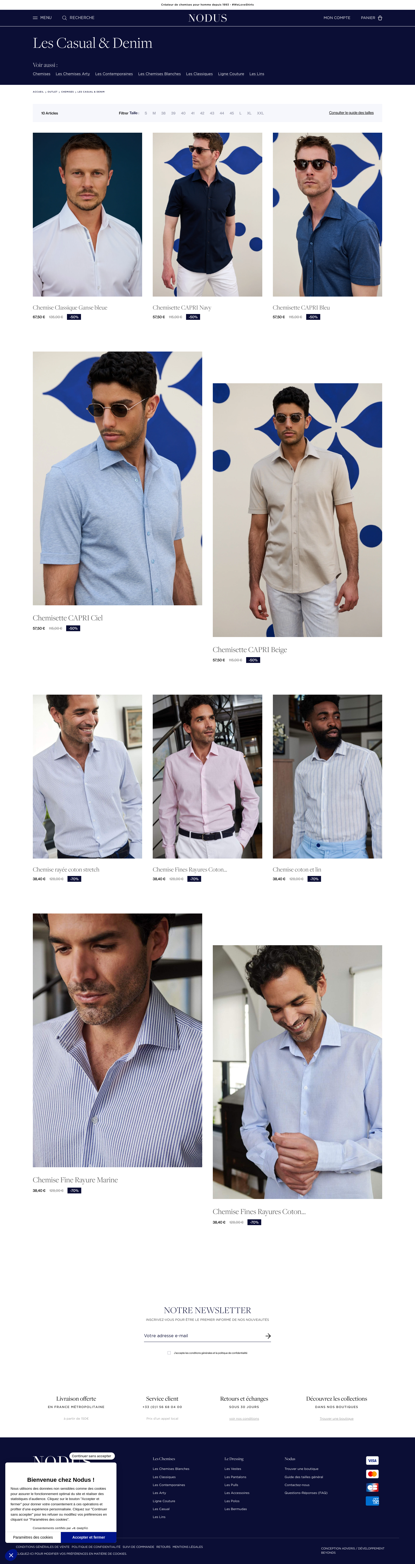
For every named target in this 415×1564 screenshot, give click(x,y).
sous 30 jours (244, 1407)
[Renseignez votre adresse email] (202, 1336)
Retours (163, 1547)
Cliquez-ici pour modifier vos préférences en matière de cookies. (71, 1554)
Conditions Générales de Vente (43, 1547)
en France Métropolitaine (76, 1407)
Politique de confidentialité (96, 1547)
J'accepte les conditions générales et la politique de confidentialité (207, 1353)
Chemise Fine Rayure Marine (75, 1179)
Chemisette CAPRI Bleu (301, 307)
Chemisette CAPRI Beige (250, 649)
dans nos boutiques (336, 1407)
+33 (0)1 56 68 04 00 (162, 1407)
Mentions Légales (188, 1547)
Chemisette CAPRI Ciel (68, 617)
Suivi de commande (138, 1547)
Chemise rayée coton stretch (66, 869)
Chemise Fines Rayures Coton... (190, 869)
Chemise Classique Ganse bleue (70, 307)
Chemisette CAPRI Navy (182, 307)
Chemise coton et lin (297, 869)
